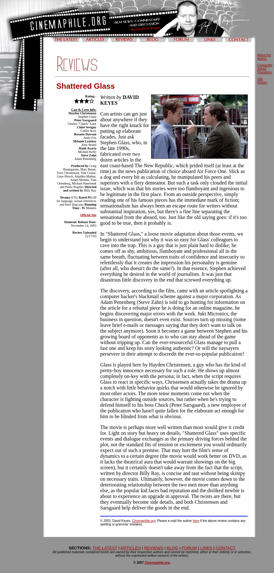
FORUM (189, 548)
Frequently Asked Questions (264, 69)
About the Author (264, 56)
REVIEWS (153, 548)
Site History (262, 80)
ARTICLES (130, 548)
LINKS (206, 548)
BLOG (172, 548)
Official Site (88, 215)
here (196, 521)
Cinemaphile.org (144, 521)
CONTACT (226, 548)
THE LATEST (105, 548)
